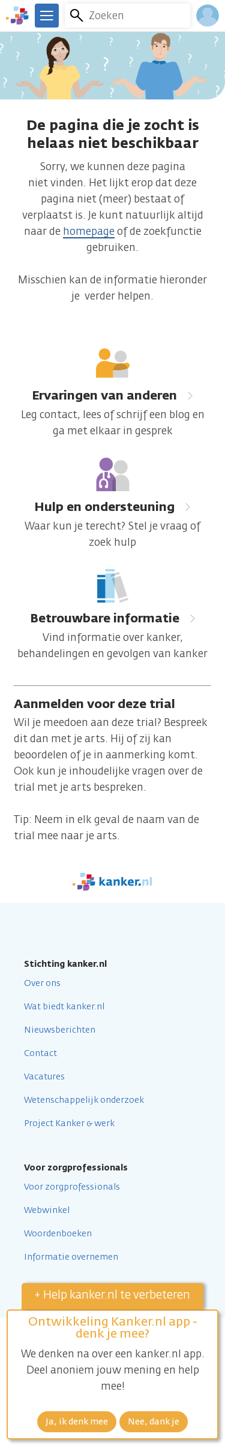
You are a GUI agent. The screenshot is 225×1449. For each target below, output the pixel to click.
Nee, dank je (153, 1422)
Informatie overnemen (71, 1257)
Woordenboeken (58, 1234)
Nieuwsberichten (59, 1030)
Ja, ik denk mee (77, 1422)
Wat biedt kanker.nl (64, 1007)
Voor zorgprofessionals (72, 1187)
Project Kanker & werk (69, 1124)
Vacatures (44, 1077)
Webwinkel (47, 1210)
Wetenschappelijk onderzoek (84, 1100)
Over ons (42, 983)
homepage (89, 232)
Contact (40, 1053)
